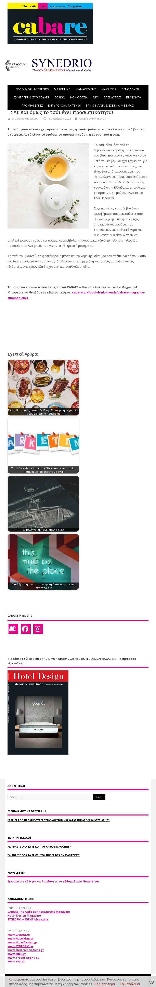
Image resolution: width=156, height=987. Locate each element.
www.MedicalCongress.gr (26, 950)
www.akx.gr (16, 961)
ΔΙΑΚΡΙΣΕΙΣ (108, 89)
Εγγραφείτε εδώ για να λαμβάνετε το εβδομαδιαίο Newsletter (53, 881)
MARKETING (62, 89)
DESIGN (59, 97)
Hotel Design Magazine (24, 915)
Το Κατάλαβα (130, 984)
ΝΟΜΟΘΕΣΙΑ (79, 97)
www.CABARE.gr (19, 934)
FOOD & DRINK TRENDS (32, 89)
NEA (96, 97)
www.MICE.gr (17, 954)
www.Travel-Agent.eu (23, 958)
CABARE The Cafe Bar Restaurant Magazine (39, 912)
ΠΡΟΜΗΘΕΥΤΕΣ (32, 105)
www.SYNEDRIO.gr (20, 946)
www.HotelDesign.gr (22, 942)
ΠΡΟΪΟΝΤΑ (133, 97)
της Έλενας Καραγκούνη (25, 118)
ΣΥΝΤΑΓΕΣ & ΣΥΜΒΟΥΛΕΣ (31, 97)
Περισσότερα (104, 984)
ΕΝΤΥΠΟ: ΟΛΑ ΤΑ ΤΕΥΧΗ (64, 105)
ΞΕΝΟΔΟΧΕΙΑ (130, 89)
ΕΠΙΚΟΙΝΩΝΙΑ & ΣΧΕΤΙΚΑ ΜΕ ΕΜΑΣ (110, 105)
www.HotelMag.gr (21, 938)
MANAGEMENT (86, 89)
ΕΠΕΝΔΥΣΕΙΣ (112, 97)
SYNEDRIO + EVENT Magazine (28, 919)
